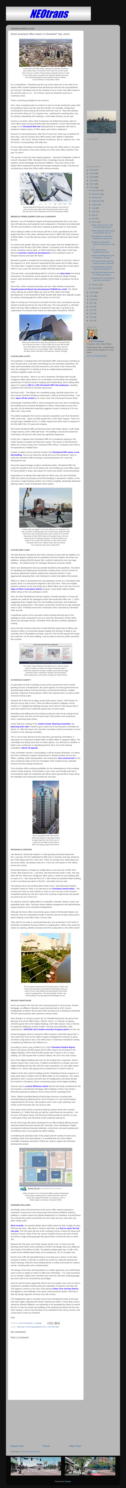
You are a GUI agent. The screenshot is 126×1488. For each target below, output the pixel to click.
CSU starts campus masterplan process (100, 251)
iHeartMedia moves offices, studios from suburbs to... (102, 237)
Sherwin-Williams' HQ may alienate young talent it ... (102, 268)
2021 (92, 187)
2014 (92, 310)
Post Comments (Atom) (31, 1452)
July (93, 208)
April (94, 219)
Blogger (68, 1481)
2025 (92, 173)
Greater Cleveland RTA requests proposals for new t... (103, 244)
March (94, 222)
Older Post (75, 1446)
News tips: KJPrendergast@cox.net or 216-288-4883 (38, 1327)
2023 (92, 180)
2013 (92, 313)
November (96, 194)
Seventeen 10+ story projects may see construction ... (103, 279)
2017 (92, 303)
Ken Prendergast (97, 341)
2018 (92, 300)
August (95, 205)
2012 (92, 317)
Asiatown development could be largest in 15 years (102, 256)
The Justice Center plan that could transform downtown (102, 262)
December (96, 190)
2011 (92, 321)
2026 (92, 170)
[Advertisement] (46, 1422)
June (94, 211)
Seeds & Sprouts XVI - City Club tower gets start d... (102, 226)
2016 (92, 307)
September (96, 201)
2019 (92, 296)
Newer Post (17, 1446)
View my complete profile (97, 356)
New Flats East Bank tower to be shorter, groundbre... (103, 273)
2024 (92, 177)
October (95, 197)
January (95, 288)
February (95, 285)
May (94, 215)
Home (46, 1446)
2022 (92, 184)
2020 (92, 292)
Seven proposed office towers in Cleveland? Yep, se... (103, 232)
